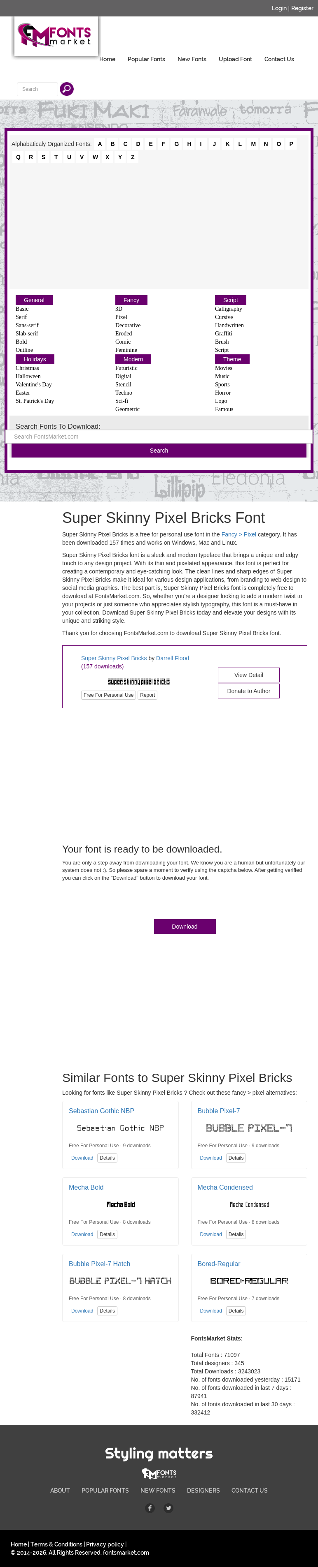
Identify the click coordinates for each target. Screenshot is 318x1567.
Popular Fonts (146, 59)
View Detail (248, 675)
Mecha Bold (86, 1187)
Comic (123, 342)
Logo (221, 401)
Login (279, 8)
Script (230, 300)
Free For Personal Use (108, 695)
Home (107, 59)
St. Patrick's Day (35, 401)
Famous (224, 409)
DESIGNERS (203, 1490)
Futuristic (126, 368)
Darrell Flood (172, 658)
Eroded (123, 334)
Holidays (35, 359)
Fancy (131, 300)
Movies (223, 368)
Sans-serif (27, 325)
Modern (133, 359)
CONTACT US (249, 1490)
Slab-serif (27, 334)
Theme (232, 359)
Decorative (127, 325)
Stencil (123, 384)
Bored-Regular (219, 1263)
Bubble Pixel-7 (219, 1110)
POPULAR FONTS (105, 1490)
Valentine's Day (34, 384)
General (34, 300)
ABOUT (60, 1490)
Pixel (121, 317)
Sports (222, 384)
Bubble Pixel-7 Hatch (99, 1263)
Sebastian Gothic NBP (101, 1110)
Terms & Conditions (56, 1544)
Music (222, 376)
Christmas (27, 368)
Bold (21, 342)
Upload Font (235, 59)
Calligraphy (228, 309)
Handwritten (229, 325)
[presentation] (124, 902)
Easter (23, 393)
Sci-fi (121, 401)
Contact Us (279, 59)
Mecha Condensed (225, 1187)
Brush (222, 342)
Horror (223, 393)
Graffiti (223, 334)
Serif (21, 317)
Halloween (28, 376)
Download (184, 926)
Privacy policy (105, 1544)
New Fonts (192, 59)
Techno (123, 393)
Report (147, 695)
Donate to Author (248, 691)
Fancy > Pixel (239, 534)
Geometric (127, 409)
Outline (24, 350)
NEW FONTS (157, 1490)
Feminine (126, 350)
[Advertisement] (159, 225)
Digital (123, 376)
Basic (22, 309)
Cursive (224, 317)
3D (118, 309)
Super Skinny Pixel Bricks (114, 658)
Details (107, 1158)
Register (302, 8)
